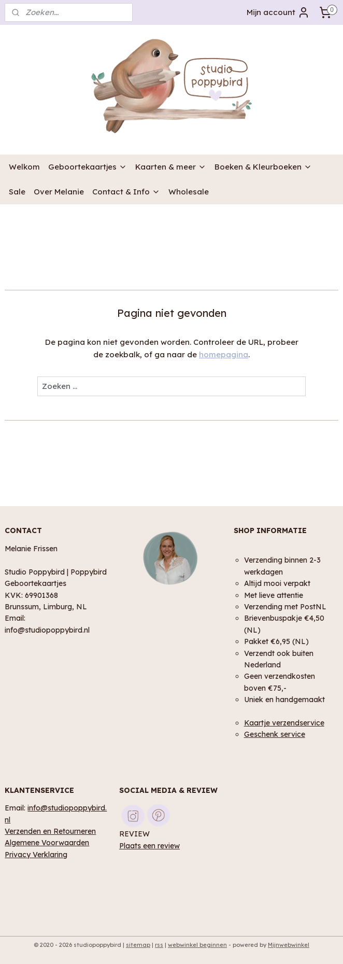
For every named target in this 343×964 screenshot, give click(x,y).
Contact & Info (126, 192)
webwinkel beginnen (197, 944)
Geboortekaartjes (87, 167)
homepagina (223, 354)
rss (159, 944)
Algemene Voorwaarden (47, 842)
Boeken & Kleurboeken (263, 167)
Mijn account (278, 12)
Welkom (24, 167)
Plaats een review (149, 845)
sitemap (138, 944)
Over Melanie (59, 192)
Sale (17, 192)
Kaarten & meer (170, 167)
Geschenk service (274, 734)
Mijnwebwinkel (288, 944)
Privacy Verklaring (36, 854)
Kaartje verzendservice (284, 722)
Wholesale (188, 192)
